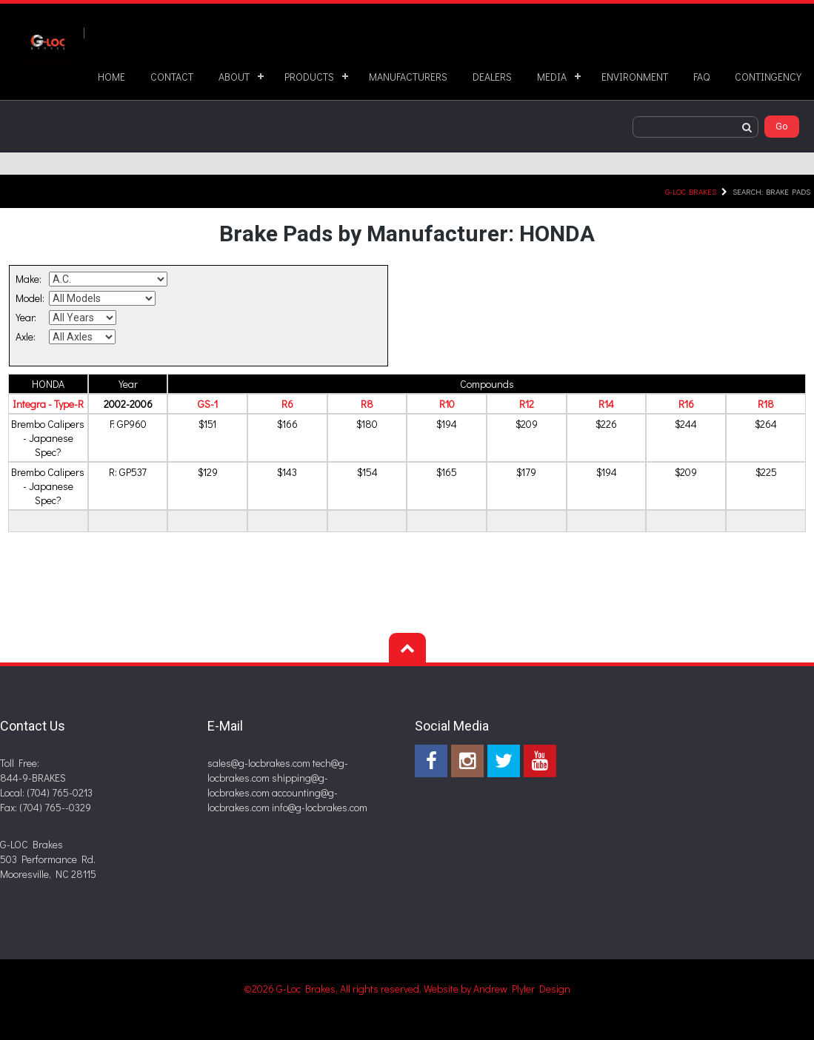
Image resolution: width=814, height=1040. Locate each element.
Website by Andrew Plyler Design (497, 989)
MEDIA (552, 77)
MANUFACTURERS (408, 77)
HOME (111, 77)
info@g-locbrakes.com (319, 807)
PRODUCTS (309, 77)
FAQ (701, 77)
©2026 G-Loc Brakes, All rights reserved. (334, 989)
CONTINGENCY (768, 77)
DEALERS (492, 77)
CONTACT (171, 77)
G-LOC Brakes (690, 191)
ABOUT (234, 77)
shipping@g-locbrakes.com (267, 785)
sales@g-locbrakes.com (258, 763)
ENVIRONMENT (634, 77)
